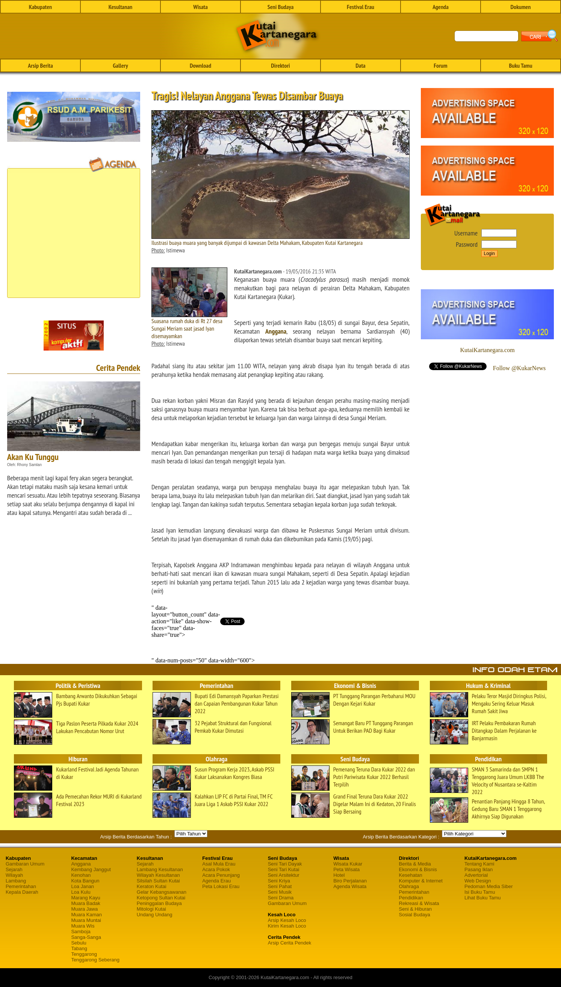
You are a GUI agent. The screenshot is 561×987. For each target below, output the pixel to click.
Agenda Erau (216, 881)
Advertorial (476, 875)
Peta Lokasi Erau (220, 886)
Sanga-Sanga (86, 937)
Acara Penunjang (221, 875)
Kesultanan (120, 7)
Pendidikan (411, 897)
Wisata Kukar (347, 864)
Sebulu (78, 943)
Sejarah (14, 869)
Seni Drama (281, 897)
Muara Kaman (86, 914)
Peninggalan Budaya (159, 903)
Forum (440, 65)
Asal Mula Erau (218, 864)
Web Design (477, 881)
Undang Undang (154, 914)
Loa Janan (82, 886)
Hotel (339, 875)
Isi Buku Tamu (479, 892)
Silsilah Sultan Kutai (158, 881)
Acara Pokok (216, 869)
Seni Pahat (280, 886)
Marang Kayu (85, 897)
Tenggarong (84, 954)
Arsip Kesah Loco (287, 920)
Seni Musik (280, 892)
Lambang (16, 881)
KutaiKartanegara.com (487, 350)
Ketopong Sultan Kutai (161, 897)
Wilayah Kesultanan (158, 875)
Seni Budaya (281, 7)
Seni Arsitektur (283, 875)
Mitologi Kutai (151, 909)
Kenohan (81, 875)
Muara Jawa (84, 909)
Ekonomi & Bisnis (418, 869)
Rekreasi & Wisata (419, 903)
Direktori (280, 65)
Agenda (440, 7)
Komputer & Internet (421, 881)
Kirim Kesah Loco (287, 926)
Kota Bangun (85, 881)
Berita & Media (415, 864)
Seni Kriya (279, 881)
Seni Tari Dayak (285, 864)
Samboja (80, 931)
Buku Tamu (520, 65)
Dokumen (520, 7)
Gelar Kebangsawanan (161, 892)
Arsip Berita (40, 65)
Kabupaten (40, 7)
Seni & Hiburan (415, 909)
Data (360, 65)
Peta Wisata (346, 869)
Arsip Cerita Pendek (289, 943)
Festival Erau (360, 7)
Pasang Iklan (478, 869)
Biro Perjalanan (350, 881)
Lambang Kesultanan (160, 869)
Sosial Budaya (414, 914)
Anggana (275, 331)
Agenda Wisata (349, 886)
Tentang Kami (479, 864)
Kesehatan (410, 875)
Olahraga (409, 886)
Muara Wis (82, 926)
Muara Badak (85, 903)
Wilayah (14, 875)
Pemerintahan (21, 886)
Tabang (79, 948)
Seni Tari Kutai (283, 869)
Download (200, 65)
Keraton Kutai (151, 886)
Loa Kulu (80, 892)
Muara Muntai (86, 920)
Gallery (120, 65)
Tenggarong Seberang (95, 960)
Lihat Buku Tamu (482, 897)
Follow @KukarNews (519, 368)
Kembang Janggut (91, 869)
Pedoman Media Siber (488, 886)
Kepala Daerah (22, 892)
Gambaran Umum (25, 864)
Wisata (200, 7)
